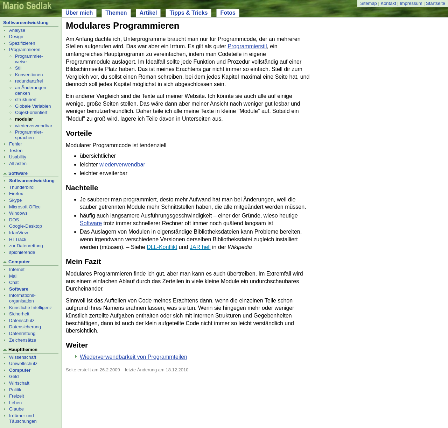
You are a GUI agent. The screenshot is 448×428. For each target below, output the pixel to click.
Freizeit (16, 396)
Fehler (15, 144)
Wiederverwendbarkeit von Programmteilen (133, 357)
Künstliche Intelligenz (30, 307)
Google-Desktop (25, 226)
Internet (16, 269)
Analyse (17, 30)
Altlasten (18, 163)
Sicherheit (19, 313)
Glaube (16, 409)
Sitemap (368, 3)
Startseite (435, 3)
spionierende (22, 252)
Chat (14, 282)
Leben (15, 402)
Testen (15, 150)
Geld (14, 376)
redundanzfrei (29, 81)
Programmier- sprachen (29, 134)
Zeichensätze (22, 340)
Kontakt (388, 3)
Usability (17, 156)
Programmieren (25, 49)
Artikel (148, 13)
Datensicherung (25, 326)
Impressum (411, 3)
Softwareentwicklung (26, 22)
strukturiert (25, 99)
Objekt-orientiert (31, 112)
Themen (116, 13)
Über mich (79, 13)
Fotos (228, 13)
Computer (19, 261)
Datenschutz (21, 320)
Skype (15, 200)
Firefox (16, 193)
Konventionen (29, 74)
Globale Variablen (33, 106)
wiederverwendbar (33, 125)
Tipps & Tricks (188, 13)
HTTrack (17, 239)
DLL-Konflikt (162, 247)
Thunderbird (21, 187)
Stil (18, 68)
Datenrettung (22, 333)
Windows (18, 213)
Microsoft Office (25, 206)
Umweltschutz (23, 363)
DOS (14, 219)
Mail (13, 276)
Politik (15, 389)
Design (16, 36)
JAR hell (200, 247)
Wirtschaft (19, 383)
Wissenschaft (22, 357)
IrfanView (18, 232)
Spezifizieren (22, 43)
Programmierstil (247, 46)
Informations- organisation (22, 298)
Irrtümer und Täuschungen (23, 418)
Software (18, 173)
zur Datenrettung (26, 245)
